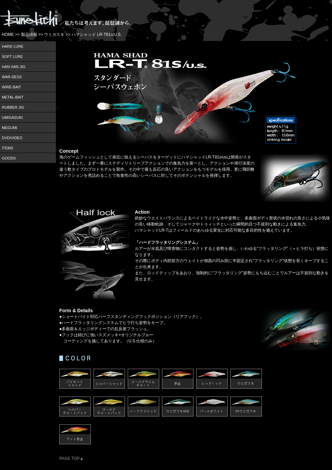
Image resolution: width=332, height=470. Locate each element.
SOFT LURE (12, 57)
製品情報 (29, 34)
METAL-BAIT (13, 97)
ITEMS (8, 148)
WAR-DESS (12, 77)
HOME (8, 34)
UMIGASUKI (12, 117)
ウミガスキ (54, 34)
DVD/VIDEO (12, 138)
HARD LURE (13, 46)
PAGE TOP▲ (71, 458)
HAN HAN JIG (14, 67)
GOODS (9, 158)
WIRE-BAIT (11, 87)
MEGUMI (9, 128)
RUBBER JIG (13, 107)
